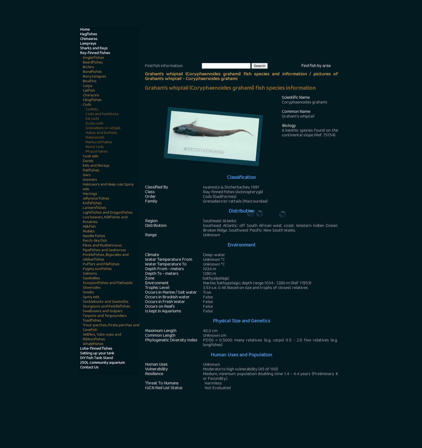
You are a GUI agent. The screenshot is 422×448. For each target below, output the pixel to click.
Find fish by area (316, 66)
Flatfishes (91, 171)
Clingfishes (92, 100)
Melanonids (95, 138)
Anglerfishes (93, 58)
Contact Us (89, 368)
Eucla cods (94, 124)
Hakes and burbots (101, 133)
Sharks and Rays (94, 49)
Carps (87, 86)
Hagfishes (88, 35)
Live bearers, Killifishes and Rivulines (105, 220)
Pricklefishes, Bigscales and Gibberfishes (106, 257)
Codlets (92, 110)
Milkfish (89, 227)
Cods (87, 105)
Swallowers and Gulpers (103, 311)
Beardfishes (93, 63)
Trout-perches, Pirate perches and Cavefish (111, 328)
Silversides (92, 288)
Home (85, 30)
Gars (87, 175)
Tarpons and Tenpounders (105, 316)
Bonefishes (92, 72)
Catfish (89, 91)
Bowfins (90, 82)
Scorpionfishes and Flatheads (108, 283)
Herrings (90, 194)
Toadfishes (92, 321)
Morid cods (95, 147)
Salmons (90, 274)
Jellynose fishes (96, 199)
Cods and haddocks (102, 114)
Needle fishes (94, 236)
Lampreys (88, 44)
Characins (91, 96)
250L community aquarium (102, 363)
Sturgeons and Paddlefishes (106, 307)
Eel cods (92, 119)
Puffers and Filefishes (101, 265)
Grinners (90, 180)
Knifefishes (92, 204)
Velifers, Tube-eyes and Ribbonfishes (102, 337)
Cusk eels (91, 157)
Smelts (88, 293)
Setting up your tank (97, 354)
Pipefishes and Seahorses (104, 250)
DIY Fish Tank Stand (96, 358)
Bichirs (88, 67)
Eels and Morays (96, 166)
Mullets (89, 232)
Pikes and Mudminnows (102, 246)
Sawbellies (91, 279)
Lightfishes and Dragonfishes (108, 213)
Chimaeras (88, 39)
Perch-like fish (95, 241)
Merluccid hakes (99, 143)
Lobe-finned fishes (96, 349)
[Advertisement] (245, 44)
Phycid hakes (97, 152)
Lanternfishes (94, 208)
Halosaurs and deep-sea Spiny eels (108, 187)
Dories (88, 161)
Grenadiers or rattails (103, 128)
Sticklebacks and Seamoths (106, 302)
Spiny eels (91, 297)
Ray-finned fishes (95, 53)
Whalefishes (93, 344)
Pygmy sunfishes (97, 269)
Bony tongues (94, 77)
